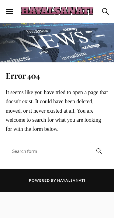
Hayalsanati (71, 180)
